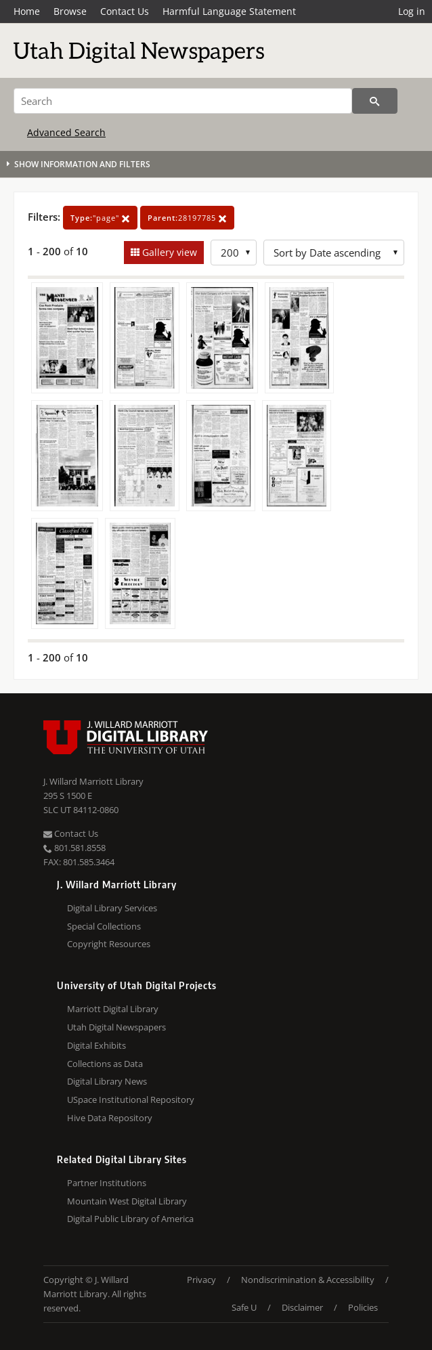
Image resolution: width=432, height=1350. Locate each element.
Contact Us (124, 11)
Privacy (201, 1279)
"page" (100, 218)
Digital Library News (107, 1081)
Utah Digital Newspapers (116, 1027)
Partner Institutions (106, 1183)
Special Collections (104, 926)
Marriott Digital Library (112, 1009)
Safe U (244, 1307)
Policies (363, 1307)
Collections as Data (105, 1064)
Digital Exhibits (96, 1045)
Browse (70, 11)
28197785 (187, 218)
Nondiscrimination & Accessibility (307, 1279)
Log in (411, 11)
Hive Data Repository (109, 1118)
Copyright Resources (108, 944)
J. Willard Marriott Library (93, 781)
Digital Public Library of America (130, 1219)
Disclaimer (302, 1307)
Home (27, 11)
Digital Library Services (112, 908)
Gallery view (168, 252)
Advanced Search (66, 132)
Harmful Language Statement (229, 11)
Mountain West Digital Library (127, 1201)
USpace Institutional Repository (130, 1099)
